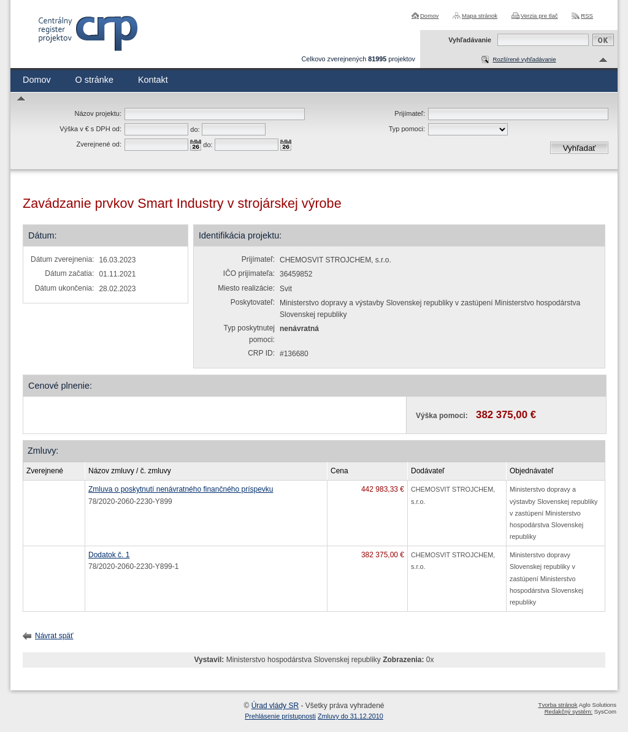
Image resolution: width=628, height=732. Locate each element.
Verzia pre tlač (539, 15)
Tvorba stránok (558, 704)
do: (194, 129)
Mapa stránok (479, 15)
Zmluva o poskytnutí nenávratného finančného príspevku (181, 489)
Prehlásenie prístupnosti (280, 716)
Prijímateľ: (409, 113)
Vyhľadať (579, 148)
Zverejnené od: (99, 144)
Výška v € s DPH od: (90, 128)
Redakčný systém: (568, 711)
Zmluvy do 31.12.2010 (350, 716)
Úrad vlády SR (275, 705)
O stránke (94, 80)
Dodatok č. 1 (108, 555)
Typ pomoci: (407, 128)
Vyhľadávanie (469, 40)
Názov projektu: (98, 113)
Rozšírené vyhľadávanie (524, 59)
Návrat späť (54, 635)
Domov (429, 15)
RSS (587, 15)
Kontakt (153, 80)
